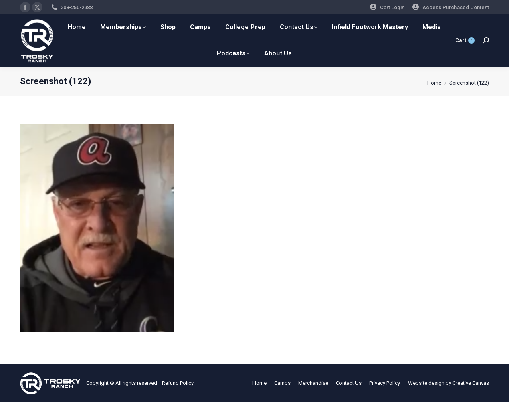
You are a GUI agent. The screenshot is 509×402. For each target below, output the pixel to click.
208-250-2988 (77, 7)
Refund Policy (178, 383)
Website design (426, 383)
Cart (465, 40)
